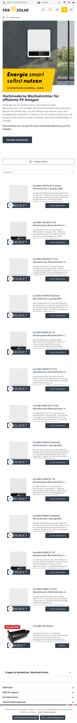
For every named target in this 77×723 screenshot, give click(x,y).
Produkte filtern (38, 161)
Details (62, 645)
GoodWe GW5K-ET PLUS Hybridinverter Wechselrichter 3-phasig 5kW (49, 371)
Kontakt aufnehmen (17, 139)
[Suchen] (43, 9)
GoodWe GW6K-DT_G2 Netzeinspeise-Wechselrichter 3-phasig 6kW (49, 481)
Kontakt (44, 2)
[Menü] (71, 9)
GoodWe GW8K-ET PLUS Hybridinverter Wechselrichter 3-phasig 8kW (49, 591)
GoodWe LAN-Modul (43, 626)
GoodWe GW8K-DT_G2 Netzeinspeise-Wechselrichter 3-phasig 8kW (49, 554)
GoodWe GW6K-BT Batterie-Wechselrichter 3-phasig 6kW (47, 444)
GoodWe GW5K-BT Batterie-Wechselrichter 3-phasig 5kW (47, 297)
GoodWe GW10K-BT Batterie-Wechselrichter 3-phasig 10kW (48, 187)
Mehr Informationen (47, 712)
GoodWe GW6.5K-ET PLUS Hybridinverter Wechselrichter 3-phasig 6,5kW (49, 407)
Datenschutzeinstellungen (25, 717)
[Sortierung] (38, 172)
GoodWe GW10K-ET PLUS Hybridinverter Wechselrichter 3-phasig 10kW (49, 261)
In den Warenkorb (57, 205)
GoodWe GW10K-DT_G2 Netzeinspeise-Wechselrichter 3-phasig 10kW (49, 224)
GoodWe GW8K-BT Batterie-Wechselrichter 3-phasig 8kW (47, 517)
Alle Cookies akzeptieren (53, 717)
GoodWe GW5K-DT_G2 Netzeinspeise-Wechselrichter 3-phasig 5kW (49, 334)
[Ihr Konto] (57, 9)
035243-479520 (20, 2)
